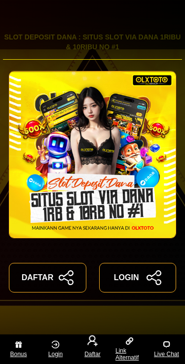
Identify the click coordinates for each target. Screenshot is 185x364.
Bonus (18, 349)
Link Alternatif (127, 349)
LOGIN (137, 277)
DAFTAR (48, 277)
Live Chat (166, 349)
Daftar (92, 347)
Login (55, 349)
